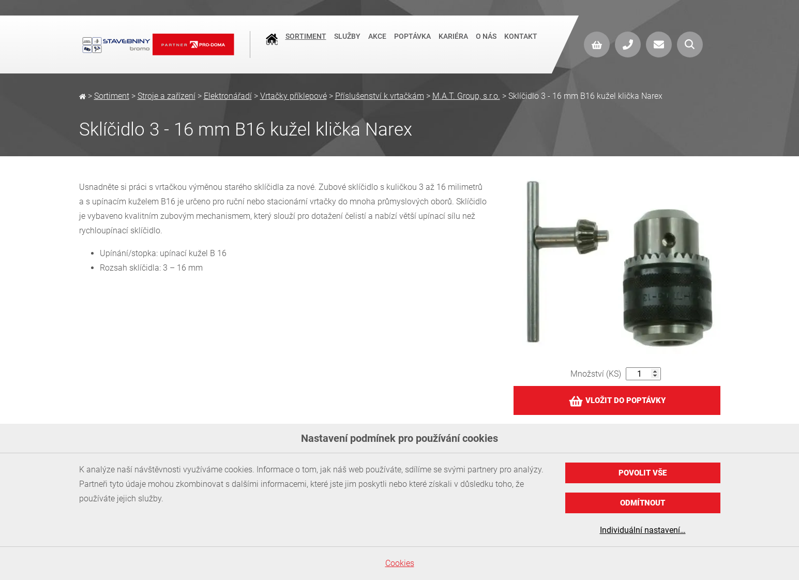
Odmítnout (642, 503)
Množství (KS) (595, 374)
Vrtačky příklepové (293, 96)
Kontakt (520, 43)
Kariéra (453, 43)
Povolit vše (643, 473)
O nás (486, 43)
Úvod (272, 44)
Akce (377, 43)
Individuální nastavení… (643, 530)
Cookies (399, 563)
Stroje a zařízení (166, 96)
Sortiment (305, 43)
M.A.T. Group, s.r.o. (466, 96)
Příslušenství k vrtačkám (379, 96)
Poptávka (412, 43)
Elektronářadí (228, 96)
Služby (347, 43)
